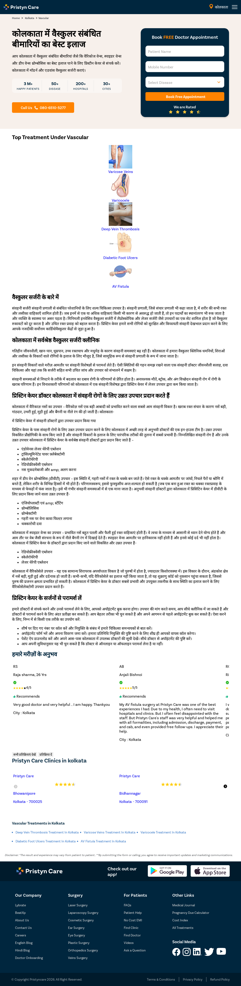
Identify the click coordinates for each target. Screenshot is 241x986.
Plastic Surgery (78, 943)
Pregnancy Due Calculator (190, 913)
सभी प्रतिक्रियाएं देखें (24, 754)
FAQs (127, 905)
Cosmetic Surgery (81, 920)
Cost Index (180, 920)
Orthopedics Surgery (83, 950)
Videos (129, 943)
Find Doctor (132, 935)
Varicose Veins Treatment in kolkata (109, 832)
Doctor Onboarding (29, 958)
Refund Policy (220, 979)
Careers (20, 935)
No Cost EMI (133, 920)
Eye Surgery (76, 935)
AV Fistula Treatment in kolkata (103, 841)
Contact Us (23, 928)
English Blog (23, 943)
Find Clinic (131, 928)
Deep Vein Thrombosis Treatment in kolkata (47, 832)
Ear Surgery (76, 928)
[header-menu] (234, 7)
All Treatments (182, 928)
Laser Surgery (78, 905)
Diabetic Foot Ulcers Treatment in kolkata (46, 841)
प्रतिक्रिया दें (46, 754)
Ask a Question (135, 950)
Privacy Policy (192, 979)
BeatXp (20, 913)
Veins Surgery (78, 958)
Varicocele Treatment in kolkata (163, 832)
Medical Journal (183, 905)
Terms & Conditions (161, 979)
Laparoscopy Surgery (83, 913)
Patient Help (133, 913)
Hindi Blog (22, 950)
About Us (22, 920)
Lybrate (20, 905)
